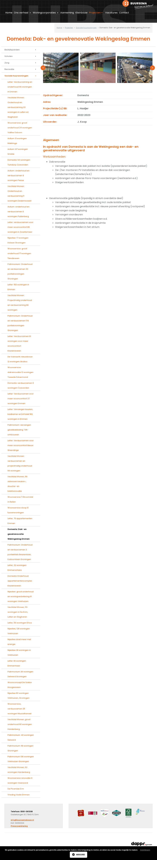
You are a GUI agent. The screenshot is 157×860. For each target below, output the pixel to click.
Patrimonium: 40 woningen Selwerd (21, 737)
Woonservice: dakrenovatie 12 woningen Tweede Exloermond (20, 372)
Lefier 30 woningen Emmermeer (17, 663)
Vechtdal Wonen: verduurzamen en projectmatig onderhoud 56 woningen (20, 463)
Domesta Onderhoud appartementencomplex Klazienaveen (20, 581)
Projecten (96, 12)
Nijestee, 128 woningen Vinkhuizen (19, 631)
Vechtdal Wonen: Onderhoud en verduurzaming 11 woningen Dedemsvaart (19, 193)
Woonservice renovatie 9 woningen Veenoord (20, 780)
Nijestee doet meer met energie (19, 642)
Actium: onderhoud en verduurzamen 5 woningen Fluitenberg (18, 211)
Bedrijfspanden (21, 49)
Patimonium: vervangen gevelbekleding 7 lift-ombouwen (19, 429)
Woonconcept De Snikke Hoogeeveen (20, 685)
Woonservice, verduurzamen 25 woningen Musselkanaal (19, 708)
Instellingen (145, 850)
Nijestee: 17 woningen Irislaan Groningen (18, 240)
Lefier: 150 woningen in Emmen (18, 287)
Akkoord (78, 854)
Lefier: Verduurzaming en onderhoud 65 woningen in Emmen (20, 87)
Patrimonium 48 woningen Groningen (20, 748)
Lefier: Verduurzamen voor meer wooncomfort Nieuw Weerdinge (21, 445)
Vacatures (111, 12)
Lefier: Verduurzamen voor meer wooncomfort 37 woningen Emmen (21, 398)
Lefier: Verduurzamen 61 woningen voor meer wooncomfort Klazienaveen (19, 343)
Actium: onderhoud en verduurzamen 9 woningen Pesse (18, 175)
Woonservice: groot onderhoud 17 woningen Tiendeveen (19, 253)
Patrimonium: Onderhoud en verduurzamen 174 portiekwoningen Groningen (20, 323)
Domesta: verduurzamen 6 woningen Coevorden (21, 385)
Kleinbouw (81, 12)
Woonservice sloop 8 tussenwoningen (18, 510)
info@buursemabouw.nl (22, 820)
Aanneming (67, 12)
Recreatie (21, 69)
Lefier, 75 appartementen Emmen (20, 521)
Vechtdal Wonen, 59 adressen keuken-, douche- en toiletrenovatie (17, 484)
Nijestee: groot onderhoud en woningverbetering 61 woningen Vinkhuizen (21, 596)
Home (8, 12)
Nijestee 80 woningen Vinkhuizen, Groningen (18, 695)
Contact (124, 12)
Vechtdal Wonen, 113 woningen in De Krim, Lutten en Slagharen (18, 612)
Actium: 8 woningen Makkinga (17, 141)
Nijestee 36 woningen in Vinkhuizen (19, 652)
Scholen (21, 56)
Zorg (21, 62)
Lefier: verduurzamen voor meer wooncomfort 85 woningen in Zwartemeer (20, 227)
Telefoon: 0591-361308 (22, 811)
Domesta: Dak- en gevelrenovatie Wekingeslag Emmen (19, 534)
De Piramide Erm (16, 788)
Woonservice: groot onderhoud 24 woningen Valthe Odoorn (20, 127)
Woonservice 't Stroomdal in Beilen (20, 499)
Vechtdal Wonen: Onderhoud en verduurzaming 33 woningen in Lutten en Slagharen (18, 107)
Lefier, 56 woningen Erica (20, 622)
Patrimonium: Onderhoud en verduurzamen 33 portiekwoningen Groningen (20, 271)
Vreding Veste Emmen (19, 794)
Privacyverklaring (19, 826)
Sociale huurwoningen (86, 27)
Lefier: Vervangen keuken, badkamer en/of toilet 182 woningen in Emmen (20, 414)
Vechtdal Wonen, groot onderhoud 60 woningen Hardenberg (20, 724)
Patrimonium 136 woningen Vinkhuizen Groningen (21, 759)
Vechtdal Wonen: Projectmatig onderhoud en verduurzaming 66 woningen (20, 302)
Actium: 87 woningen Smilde (18, 151)
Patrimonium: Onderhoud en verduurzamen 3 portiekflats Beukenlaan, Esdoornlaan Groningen (20, 552)
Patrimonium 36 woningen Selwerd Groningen (20, 674)
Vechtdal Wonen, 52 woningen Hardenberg (19, 770)
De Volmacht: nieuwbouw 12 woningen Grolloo (20, 359)
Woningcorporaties (46, 12)
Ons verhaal (23, 12)
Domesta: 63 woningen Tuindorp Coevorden (19, 162)
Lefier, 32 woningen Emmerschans (17, 568)
